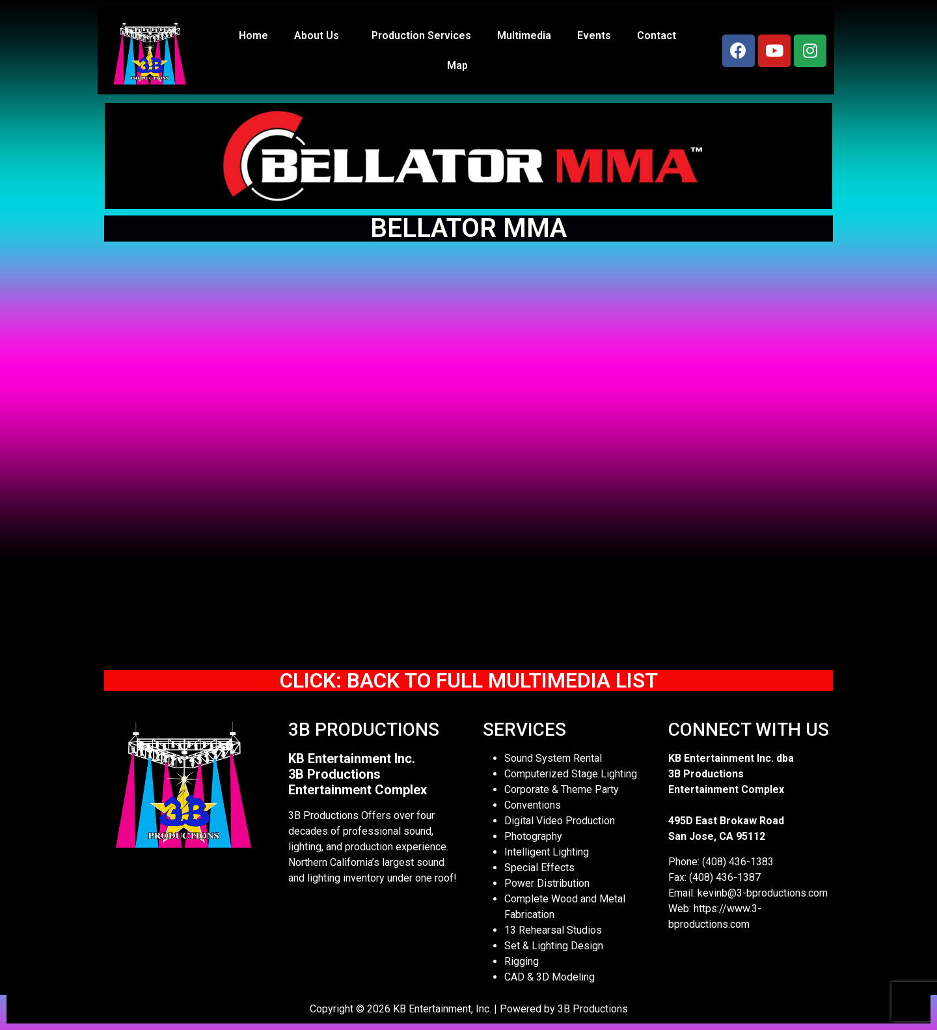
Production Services (421, 35)
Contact (656, 35)
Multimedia (524, 35)
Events (594, 35)
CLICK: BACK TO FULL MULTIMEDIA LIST (469, 680)
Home (253, 35)
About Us (320, 35)
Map (457, 65)
